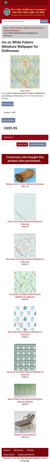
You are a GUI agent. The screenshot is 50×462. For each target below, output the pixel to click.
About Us (6, 450)
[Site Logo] (25, 12)
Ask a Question (8, 120)
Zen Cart (26, 461)
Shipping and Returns (26, 454)
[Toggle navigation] (5, 2)
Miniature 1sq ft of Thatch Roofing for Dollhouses (25, 184)
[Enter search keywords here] (21, 21)
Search (44, 21)
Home (5, 28)
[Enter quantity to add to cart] (10, 144)
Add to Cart (22, 144)
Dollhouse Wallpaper (11, 30)
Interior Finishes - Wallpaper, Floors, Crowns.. (27, 28)
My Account (18, 450)
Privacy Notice (8, 454)
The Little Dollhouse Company (28, 458)
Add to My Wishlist (37, 144)
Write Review (8, 104)
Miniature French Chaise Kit (25, 435)
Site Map (30, 450)
